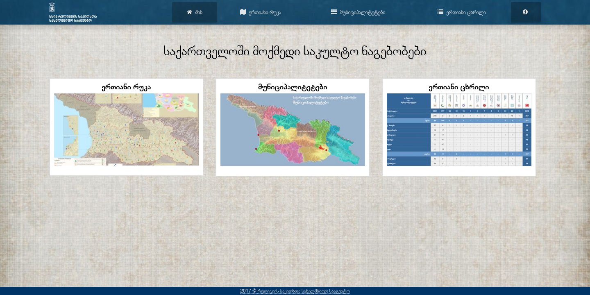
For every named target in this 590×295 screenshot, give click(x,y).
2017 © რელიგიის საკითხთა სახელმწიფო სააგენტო (294, 290)
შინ (194, 12)
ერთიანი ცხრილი (462, 12)
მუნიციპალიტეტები (358, 12)
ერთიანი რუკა (260, 12)
